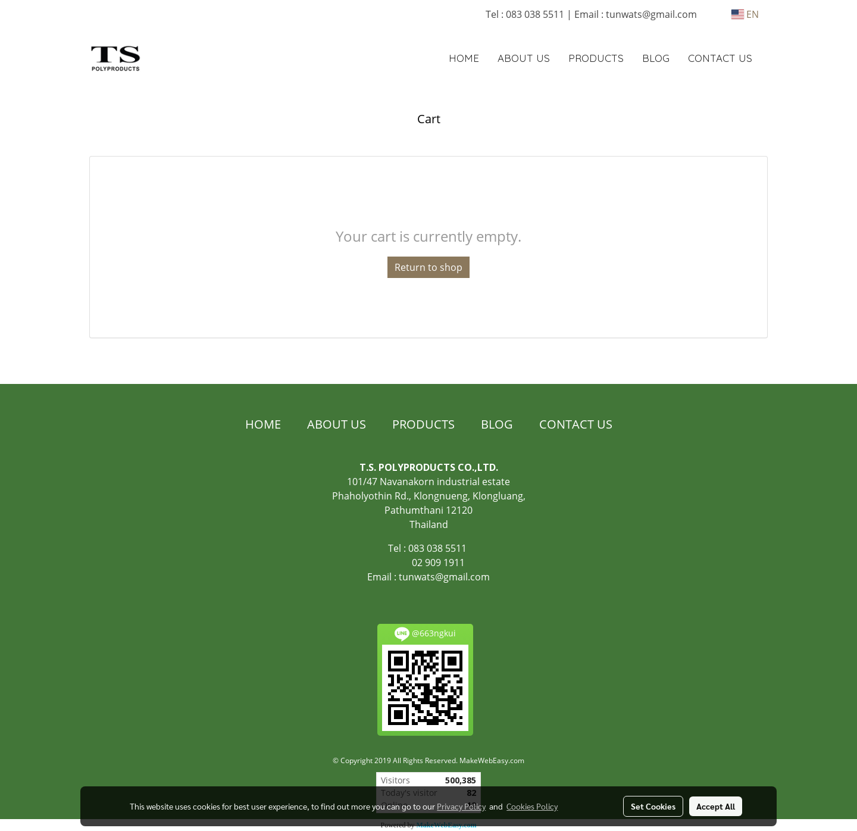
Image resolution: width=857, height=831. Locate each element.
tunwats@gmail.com (444, 576)
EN (745, 14)
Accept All (715, 806)
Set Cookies (653, 806)
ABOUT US (524, 58)
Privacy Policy (461, 806)
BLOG (656, 58)
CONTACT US (720, 58)
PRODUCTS (596, 58)
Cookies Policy (532, 806)
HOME (464, 58)
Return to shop (428, 267)
